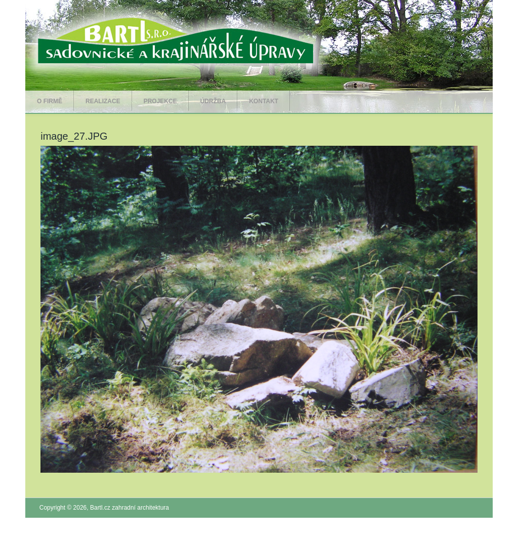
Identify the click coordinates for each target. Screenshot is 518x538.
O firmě (49, 101)
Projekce (160, 101)
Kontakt (263, 101)
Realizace (102, 101)
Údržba (213, 101)
